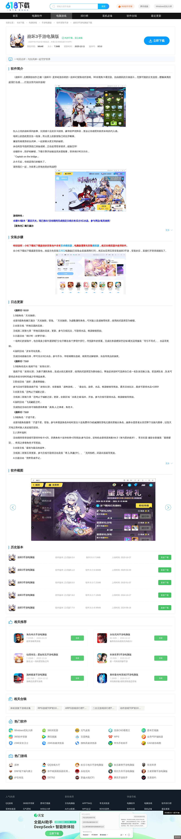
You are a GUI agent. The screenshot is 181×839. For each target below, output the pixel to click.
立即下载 (157, 42)
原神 (16, 765)
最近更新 (156, 15)
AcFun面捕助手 (71, 809)
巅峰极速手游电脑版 (36, 674)
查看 (77, 638)
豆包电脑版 (70, 803)
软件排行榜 (167, 803)
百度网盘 (85, 737)
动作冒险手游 (62, 22)
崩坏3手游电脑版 (26, 557)
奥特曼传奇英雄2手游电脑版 (124, 674)
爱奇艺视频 (153, 730)
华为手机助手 (121, 743)
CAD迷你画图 (154, 743)
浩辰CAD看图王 (122, 730)
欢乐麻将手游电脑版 (124, 765)
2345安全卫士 (21, 743)
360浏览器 (53, 730)
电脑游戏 (61, 15)
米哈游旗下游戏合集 (20, 708)
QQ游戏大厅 (54, 765)
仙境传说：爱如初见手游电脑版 (42, 654)
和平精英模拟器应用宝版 (60, 771)
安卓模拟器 (66, 245)
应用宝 (61, 251)
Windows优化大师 (164, 6)
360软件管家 (126, 6)
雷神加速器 (11, 809)
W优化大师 (45, 809)
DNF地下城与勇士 (23, 771)
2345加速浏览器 (56, 743)
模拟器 (95, 245)
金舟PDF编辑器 (155, 737)
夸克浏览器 (104, 803)
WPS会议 (86, 809)
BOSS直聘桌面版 (106, 809)
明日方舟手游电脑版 (124, 771)
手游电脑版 (47, 22)
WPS (116, 737)
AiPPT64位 (87, 803)
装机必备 (107, 15)
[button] (168, 507)
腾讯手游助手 (121, 777)
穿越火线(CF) (87, 777)
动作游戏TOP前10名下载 (131, 708)
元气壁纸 (27, 809)
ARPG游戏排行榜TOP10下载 (76, 708)
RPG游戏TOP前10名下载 (49, 708)
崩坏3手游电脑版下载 (82, 22)
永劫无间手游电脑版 (120, 634)
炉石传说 (18, 777)
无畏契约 (151, 777)
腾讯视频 (144, 6)
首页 (15, 15)
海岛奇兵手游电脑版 (36, 634)
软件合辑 (132, 15)
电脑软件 (37, 15)
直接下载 (165, 557)
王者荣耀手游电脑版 (157, 771)
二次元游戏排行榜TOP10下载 (104, 708)
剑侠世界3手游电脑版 (121, 654)
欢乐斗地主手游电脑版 (92, 765)
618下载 (20, 22)
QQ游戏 (9, 803)
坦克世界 (151, 765)
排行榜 (84, 15)
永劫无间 (85, 771)
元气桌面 (85, 730)
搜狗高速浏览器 (89, 743)
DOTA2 (51, 777)
